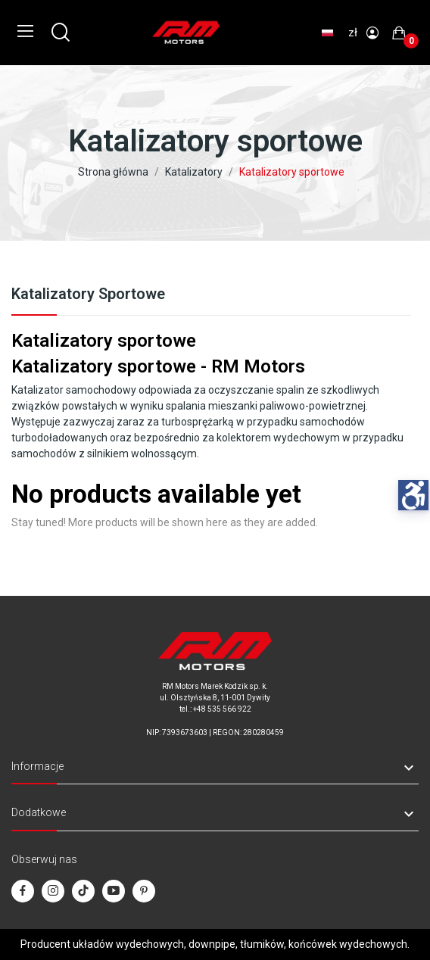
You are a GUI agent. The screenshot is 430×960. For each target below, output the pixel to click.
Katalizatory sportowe (88, 294)
